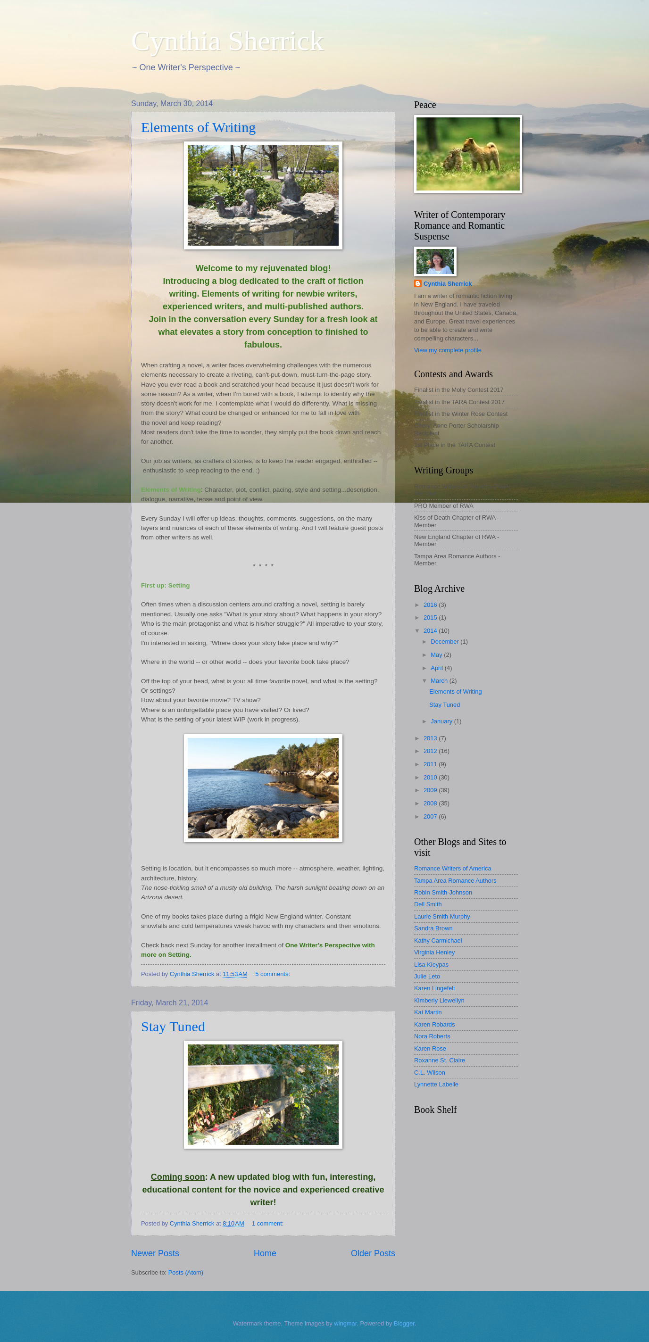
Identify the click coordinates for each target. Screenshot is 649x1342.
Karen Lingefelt (434, 988)
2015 (431, 617)
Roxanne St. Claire (439, 1060)
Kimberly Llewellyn (439, 1000)
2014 (431, 630)
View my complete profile (448, 350)
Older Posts (373, 1253)
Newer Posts (155, 1253)
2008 (431, 803)
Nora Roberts (432, 1036)
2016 (431, 604)
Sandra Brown (433, 928)
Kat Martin (428, 1012)
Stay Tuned (173, 1026)
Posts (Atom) (185, 1272)
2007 (431, 816)
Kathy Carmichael (438, 940)
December (445, 641)
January (442, 721)
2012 (431, 750)
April (437, 667)
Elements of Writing (198, 127)
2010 (431, 777)
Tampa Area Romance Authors (455, 880)
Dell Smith (428, 904)
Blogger (404, 1323)
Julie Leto (427, 976)
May (437, 654)
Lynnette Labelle (436, 1084)
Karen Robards (434, 1024)
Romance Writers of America (452, 868)
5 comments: (273, 974)
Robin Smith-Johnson (443, 892)
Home (265, 1253)
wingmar (345, 1323)
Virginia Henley (434, 952)
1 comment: (268, 1223)
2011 (431, 764)
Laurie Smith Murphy (442, 916)
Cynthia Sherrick (227, 40)
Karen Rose (430, 1048)
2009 (431, 790)
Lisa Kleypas (431, 964)
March (440, 680)
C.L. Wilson (429, 1072)
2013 (431, 738)
